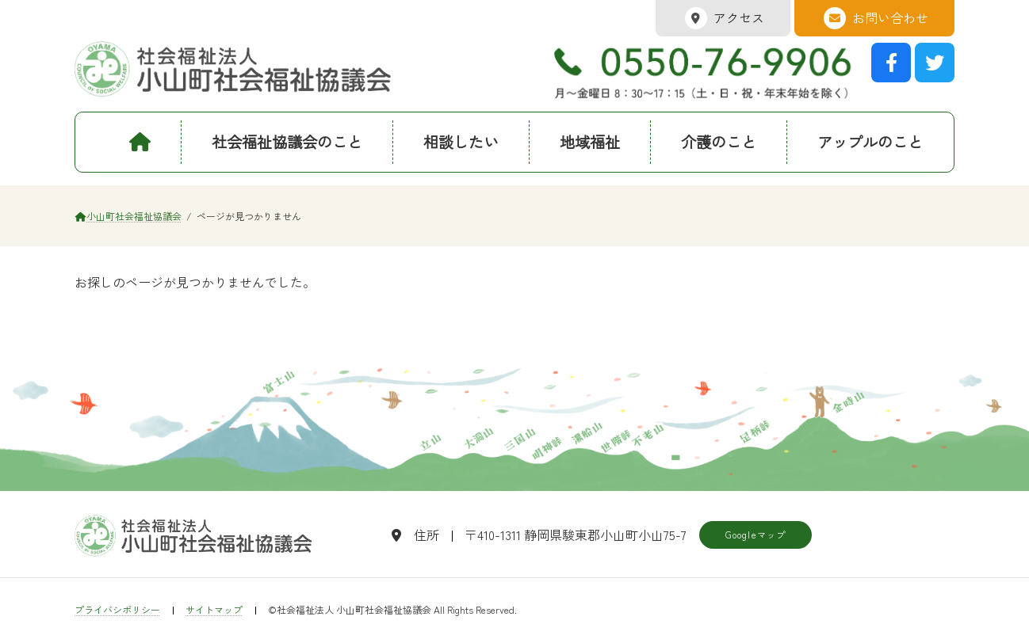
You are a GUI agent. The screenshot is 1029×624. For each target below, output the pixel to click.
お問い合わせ (874, 18)
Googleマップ (755, 534)
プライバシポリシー (117, 609)
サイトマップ (214, 609)
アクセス (723, 18)
